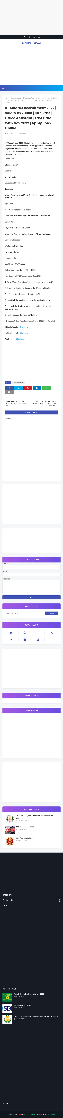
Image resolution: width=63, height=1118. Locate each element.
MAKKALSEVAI (11, 134)
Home (7, 98)
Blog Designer (29, 1115)
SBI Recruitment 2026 (22, 1005)
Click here (24, 327)
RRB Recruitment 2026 (25, 827)
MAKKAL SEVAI (31, 43)
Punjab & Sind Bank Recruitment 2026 (29, 994)
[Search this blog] (25, 613)
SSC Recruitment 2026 (25, 838)
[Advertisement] (31, 17)
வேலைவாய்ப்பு (16, 98)
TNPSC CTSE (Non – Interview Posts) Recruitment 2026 (36, 817)
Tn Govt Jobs (32, 900)
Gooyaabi (51, 1115)
